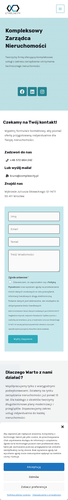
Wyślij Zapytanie (23, 339)
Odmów (34, 477)
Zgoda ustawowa (18, 277)
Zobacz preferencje (34, 487)
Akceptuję (34, 467)
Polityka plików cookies (19, 495)
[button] (62, 427)
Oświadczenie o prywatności (46, 495)
